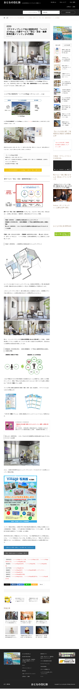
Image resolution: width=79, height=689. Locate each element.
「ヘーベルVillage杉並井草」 (18, 564)
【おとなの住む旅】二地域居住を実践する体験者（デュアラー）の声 (62, 144)
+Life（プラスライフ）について (28, 674)
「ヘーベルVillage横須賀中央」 (31, 576)
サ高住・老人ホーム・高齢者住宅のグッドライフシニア (46, 657)
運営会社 (24, 671)
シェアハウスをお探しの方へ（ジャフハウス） (46, 673)
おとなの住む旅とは (26, 654)
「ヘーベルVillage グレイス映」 (19, 559)
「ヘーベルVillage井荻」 (30, 564)
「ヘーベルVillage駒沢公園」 (20, 562)
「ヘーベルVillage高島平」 (17, 570)
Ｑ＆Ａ (23, 665)
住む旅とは (53, 2)
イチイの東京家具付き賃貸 (46, 661)
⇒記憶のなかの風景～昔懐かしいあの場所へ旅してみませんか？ (20, 547)
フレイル (30, 121)
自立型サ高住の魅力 (26, 656)
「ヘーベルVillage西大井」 (17, 572)
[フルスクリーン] (70, 169)
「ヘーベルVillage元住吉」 (17, 576)
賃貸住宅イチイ (43, 654)
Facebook (7, 684)
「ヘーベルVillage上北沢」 (33, 559)
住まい (9, 26)
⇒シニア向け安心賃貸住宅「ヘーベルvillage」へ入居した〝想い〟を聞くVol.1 (24, 170)
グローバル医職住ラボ (45, 669)
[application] (62, 165)
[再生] (55, 169)
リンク (41, 676)
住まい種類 (72, 2)
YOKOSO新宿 (43, 666)
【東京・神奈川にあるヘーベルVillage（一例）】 (17, 553)
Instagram (4, 684)
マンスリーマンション (45, 664)
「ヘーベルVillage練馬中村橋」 (18, 574)
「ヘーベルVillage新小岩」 (18, 568)
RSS (9, 684)
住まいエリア (63, 2)
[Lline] (27, 585)
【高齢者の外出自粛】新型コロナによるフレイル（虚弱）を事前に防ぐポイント (31, 425)
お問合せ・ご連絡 (71, 6)
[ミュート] (68, 169)
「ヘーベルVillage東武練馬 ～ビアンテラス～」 (35, 570)
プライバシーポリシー (26, 668)
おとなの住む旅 (39, 684)
